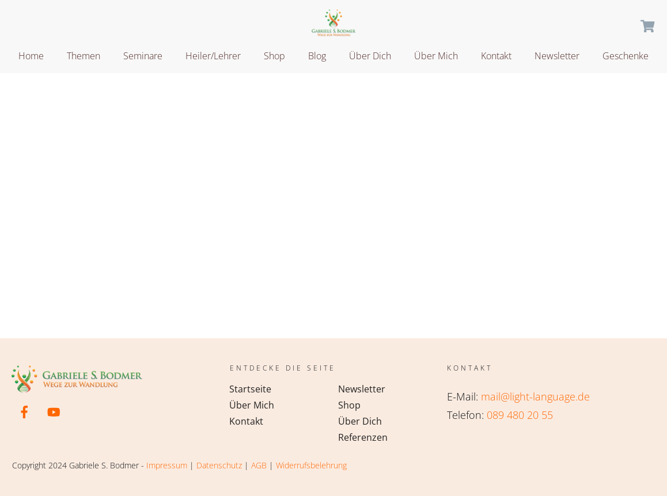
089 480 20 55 (520, 415)
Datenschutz (219, 465)
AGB (259, 465)
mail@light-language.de (535, 396)
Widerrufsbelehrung (311, 465)
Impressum (166, 465)
